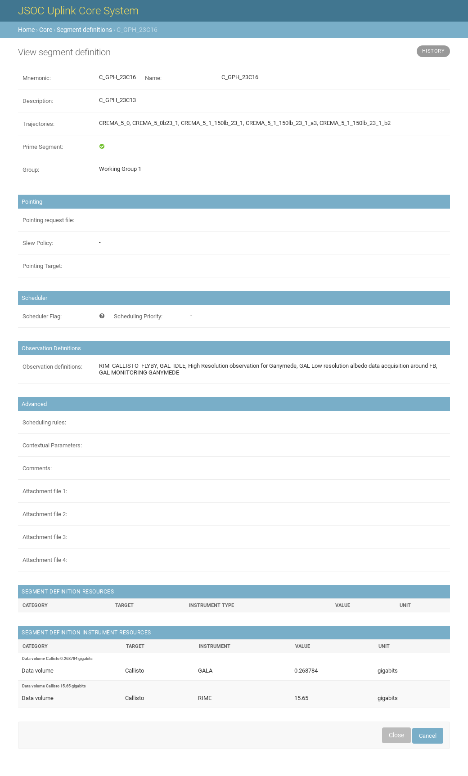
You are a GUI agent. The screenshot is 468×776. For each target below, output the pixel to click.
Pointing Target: (42, 266)
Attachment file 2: (44, 514)
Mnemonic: (36, 78)
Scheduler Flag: (42, 316)
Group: (30, 169)
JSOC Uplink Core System (78, 10)
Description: (37, 101)
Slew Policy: (37, 243)
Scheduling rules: (44, 422)
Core (45, 29)
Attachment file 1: (44, 491)
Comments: (37, 468)
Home (26, 29)
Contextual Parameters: (52, 445)
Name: (153, 78)
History (433, 51)
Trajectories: (38, 123)
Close (396, 735)
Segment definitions (84, 29)
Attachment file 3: (44, 537)
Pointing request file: (48, 220)
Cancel (427, 735)
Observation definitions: (52, 366)
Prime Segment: (42, 146)
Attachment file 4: (44, 560)
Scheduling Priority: (138, 316)
